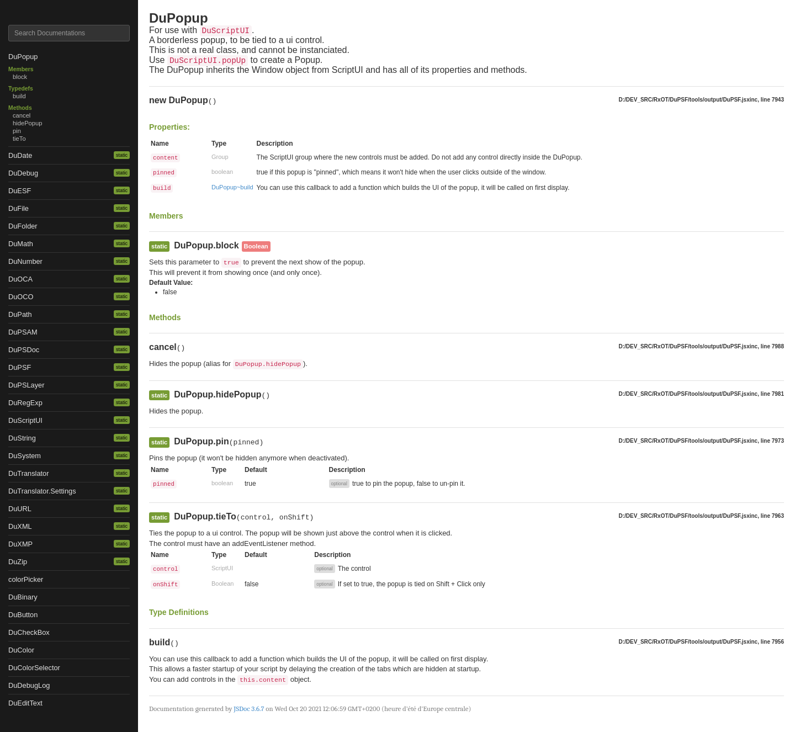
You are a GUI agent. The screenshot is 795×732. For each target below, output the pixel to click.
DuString (22, 438)
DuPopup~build (232, 187)
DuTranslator (28, 473)
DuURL (19, 509)
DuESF (19, 191)
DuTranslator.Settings (42, 491)
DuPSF (19, 367)
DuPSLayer (26, 385)
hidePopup (28, 123)
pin (17, 131)
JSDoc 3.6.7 (249, 708)
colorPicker (25, 579)
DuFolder (23, 226)
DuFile (18, 208)
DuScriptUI (25, 420)
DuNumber (25, 261)
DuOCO (21, 297)
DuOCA (20, 279)
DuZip (17, 562)
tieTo (19, 138)
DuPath (20, 314)
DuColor (21, 650)
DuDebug (23, 173)
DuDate (20, 155)
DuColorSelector (34, 668)
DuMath (20, 244)
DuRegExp (25, 403)
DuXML (20, 526)
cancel (21, 115)
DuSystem (24, 456)
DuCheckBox (29, 632)
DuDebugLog (29, 685)
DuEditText (25, 703)
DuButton (23, 615)
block (20, 76)
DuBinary (23, 597)
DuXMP (20, 544)
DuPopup (23, 56)
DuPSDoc (23, 350)
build (19, 96)
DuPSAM (23, 332)
